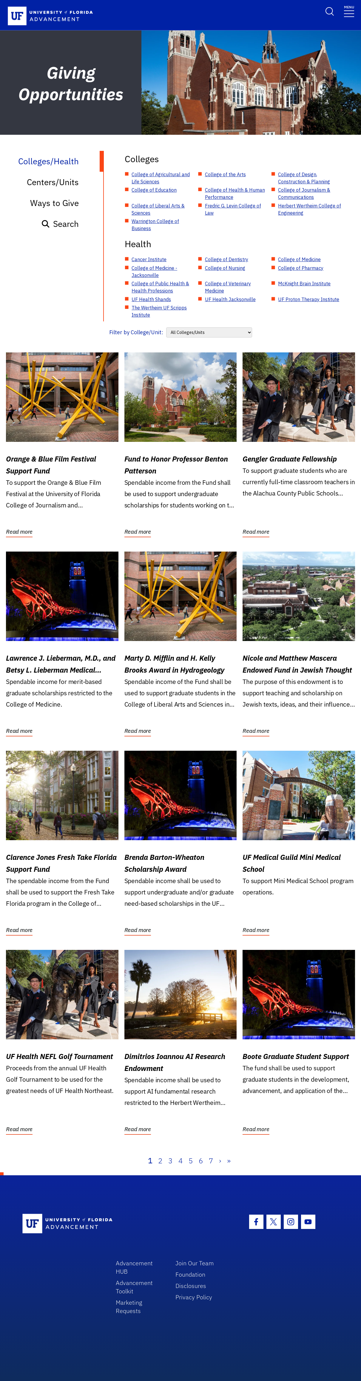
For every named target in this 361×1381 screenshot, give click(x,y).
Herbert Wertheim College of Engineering (309, 209)
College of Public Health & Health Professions (160, 287)
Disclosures (190, 1286)
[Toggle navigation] (349, 11)
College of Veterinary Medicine (228, 287)
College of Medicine (299, 259)
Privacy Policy (193, 1297)
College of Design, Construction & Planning (304, 178)
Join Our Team (194, 1263)
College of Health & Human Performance (235, 193)
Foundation (190, 1274)
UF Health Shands (151, 299)
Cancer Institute (149, 259)
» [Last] (229, 1160)
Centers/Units (53, 182)
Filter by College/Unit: (136, 332)
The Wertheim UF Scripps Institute (159, 311)
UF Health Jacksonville (230, 299)
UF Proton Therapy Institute (308, 299)
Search (60, 223)
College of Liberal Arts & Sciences (158, 209)
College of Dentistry (226, 259)
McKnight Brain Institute (304, 284)
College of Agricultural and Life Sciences (161, 178)
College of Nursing (225, 268)
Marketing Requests (129, 1306)
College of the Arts (225, 174)
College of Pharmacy (300, 268)
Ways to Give (54, 202)
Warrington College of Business (155, 224)
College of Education (154, 190)
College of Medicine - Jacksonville (154, 271)
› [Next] (220, 1160)
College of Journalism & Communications (304, 193)
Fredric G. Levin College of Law (233, 209)
